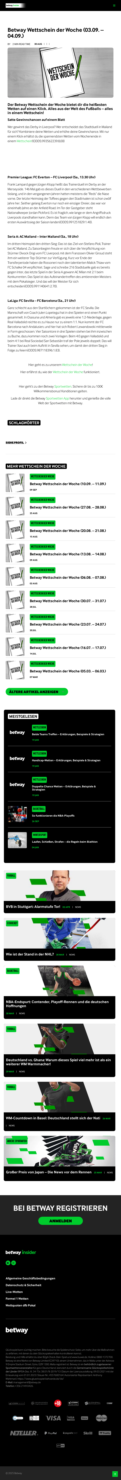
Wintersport (39, 835)
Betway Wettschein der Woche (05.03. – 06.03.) (68, 671)
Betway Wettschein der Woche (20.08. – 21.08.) (68, 530)
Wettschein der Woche (77, 365)
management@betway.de (27, 1382)
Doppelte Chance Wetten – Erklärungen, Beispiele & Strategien (64, 788)
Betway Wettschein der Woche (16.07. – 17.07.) (68, 647)
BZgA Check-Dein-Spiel (55, 1357)
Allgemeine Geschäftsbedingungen (30, 1278)
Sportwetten (62, 386)
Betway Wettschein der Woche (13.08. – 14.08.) (68, 554)
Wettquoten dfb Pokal (20, 1305)
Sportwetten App (57, 398)
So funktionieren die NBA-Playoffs (53, 815)
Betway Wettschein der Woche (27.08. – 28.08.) (68, 507)
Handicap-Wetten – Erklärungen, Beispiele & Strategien (66, 760)
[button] (115, 1474)
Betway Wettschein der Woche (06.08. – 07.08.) (68, 577)
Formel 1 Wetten (17, 1298)
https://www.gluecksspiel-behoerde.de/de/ (40, 1378)
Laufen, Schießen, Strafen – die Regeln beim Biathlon (65, 841)
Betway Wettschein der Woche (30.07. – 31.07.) (68, 601)
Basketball (39, 809)
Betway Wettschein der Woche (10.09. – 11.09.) (68, 483)
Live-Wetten (14, 1292)
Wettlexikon (39, 727)
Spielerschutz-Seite (70, 1349)
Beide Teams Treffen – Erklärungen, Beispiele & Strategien (68, 734)
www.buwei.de (79, 1357)
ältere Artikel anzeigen (37, 691)
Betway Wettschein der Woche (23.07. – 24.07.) (68, 624)
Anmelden (60, 1220)
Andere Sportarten (17, 1141)
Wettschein (24, 141)
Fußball (11, 875)
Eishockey (12, 923)
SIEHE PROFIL (16, 442)
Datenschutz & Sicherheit (23, 1285)
